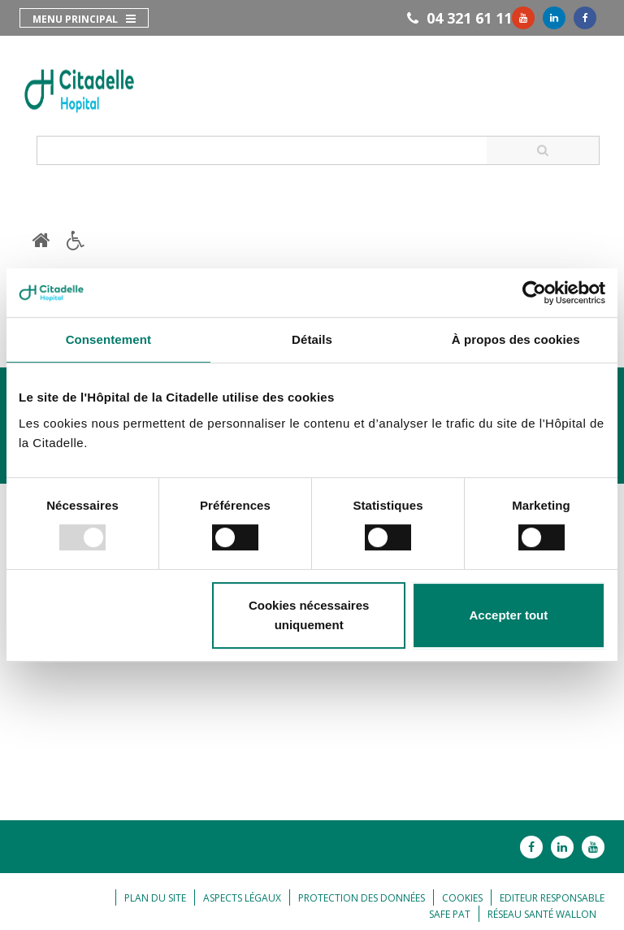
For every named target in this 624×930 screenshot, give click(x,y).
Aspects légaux (242, 898)
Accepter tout (509, 615)
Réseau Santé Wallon (542, 914)
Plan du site (155, 898)
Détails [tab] (312, 339)
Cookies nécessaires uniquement (309, 615)
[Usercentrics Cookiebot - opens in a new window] (534, 292)
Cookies (462, 898)
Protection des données (361, 898)
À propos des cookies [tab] (516, 339)
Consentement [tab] (108, 339)
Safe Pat (449, 914)
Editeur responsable (552, 898)
